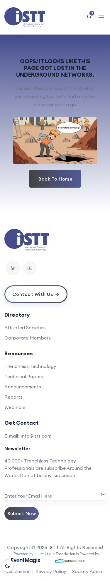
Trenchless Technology (30, 366)
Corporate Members (27, 338)
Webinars (15, 407)
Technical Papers (23, 376)
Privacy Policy (50, 571)
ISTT (53, 547)
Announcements (22, 387)
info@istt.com (36, 436)
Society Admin (88, 571)
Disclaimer (18, 571)
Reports (13, 397)
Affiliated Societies (25, 327)
